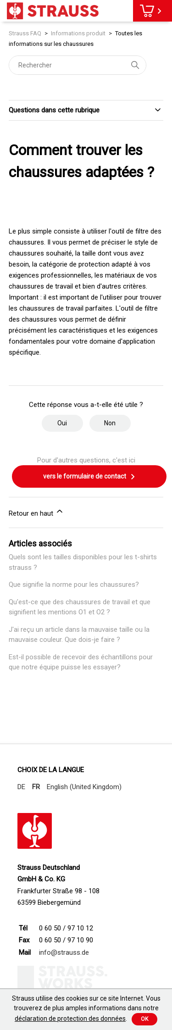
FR (36, 787)
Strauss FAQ (26, 33)
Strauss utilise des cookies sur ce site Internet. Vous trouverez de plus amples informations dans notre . (86, 1008)
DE (21, 787)
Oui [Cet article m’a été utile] (62, 423)
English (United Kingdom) (84, 787)
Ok (144, 1019)
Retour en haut (36, 512)
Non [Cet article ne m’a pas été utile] (110, 423)
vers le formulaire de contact (89, 476)
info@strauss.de (64, 952)
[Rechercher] (77, 65)
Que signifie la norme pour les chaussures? (74, 584)
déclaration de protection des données (70, 1018)
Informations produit (78, 33)
